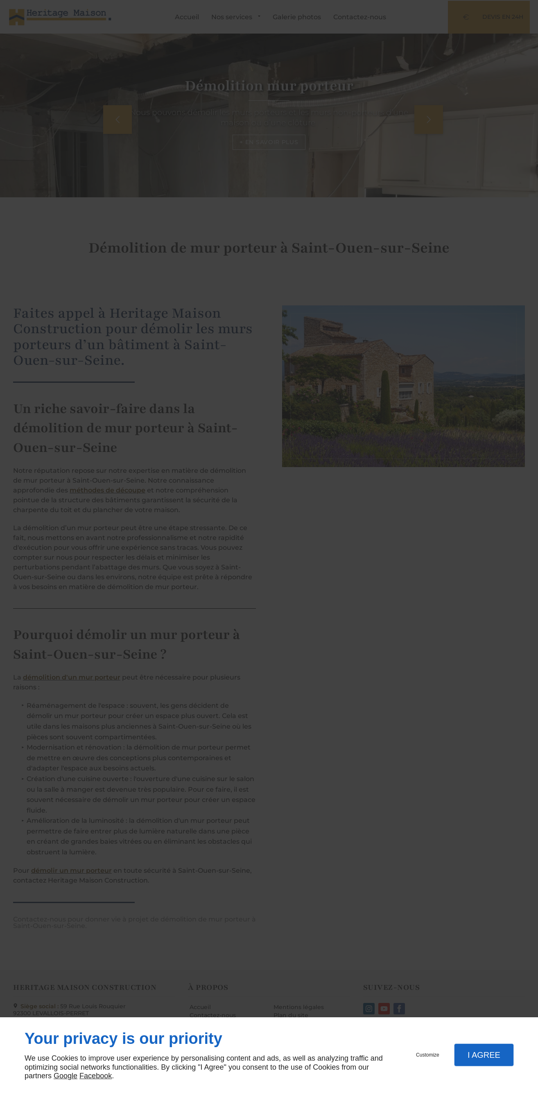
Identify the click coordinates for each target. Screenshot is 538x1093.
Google (65, 1076)
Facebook (95, 1076)
